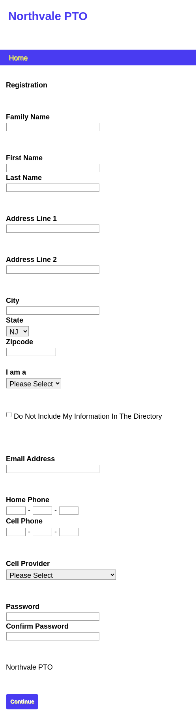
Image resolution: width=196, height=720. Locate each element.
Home (18, 57)
